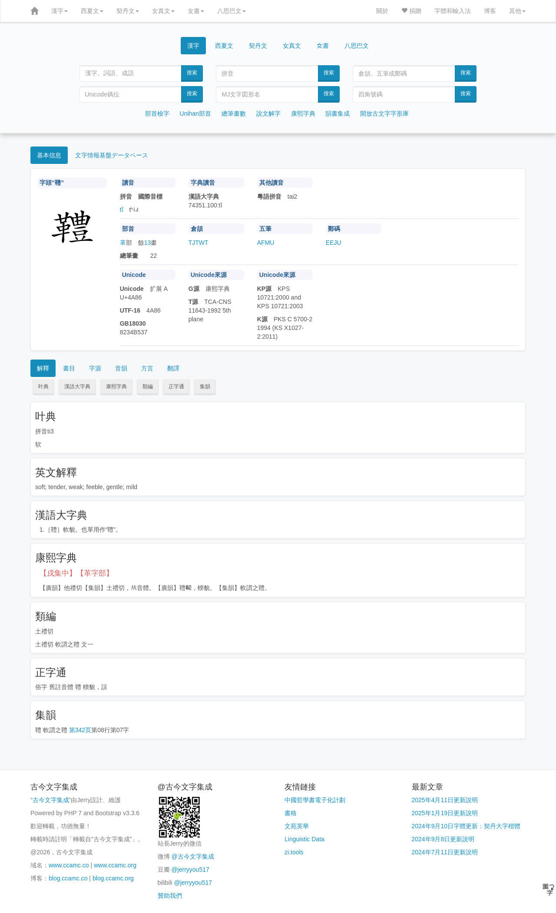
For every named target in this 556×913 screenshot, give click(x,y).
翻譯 (173, 368)
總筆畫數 (234, 113)
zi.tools (294, 852)
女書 (196, 10)
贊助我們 (170, 895)
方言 (147, 368)
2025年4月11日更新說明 (445, 799)
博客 (490, 10)
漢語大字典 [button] (77, 386)
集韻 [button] (205, 386)
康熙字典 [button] (116, 386)
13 (147, 242)
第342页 (80, 729)
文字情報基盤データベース (111, 155)
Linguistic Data (304, 839)
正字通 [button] (176, 386)
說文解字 (268, 113)
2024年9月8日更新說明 (443, 839)
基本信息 (49, 155)
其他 (517, 10)
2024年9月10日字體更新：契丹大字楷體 (466, 826)
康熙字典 (303, 113)
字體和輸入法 (452, 10)
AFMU (266, 242)
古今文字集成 (51, 799)
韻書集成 (337, 113)
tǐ (121, 209)
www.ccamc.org (115, 865)
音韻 (121, 368)
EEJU (333, 242)
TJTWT (198, 242)
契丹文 (127, 10)
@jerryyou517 (190, 869)
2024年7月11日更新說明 (445, 852)
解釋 (43, 368)
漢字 (59, 10)
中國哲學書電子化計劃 (315, 799)
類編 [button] (147, 386)
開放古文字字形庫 (384, 113)
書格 (291, 813)
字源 (95, 368)
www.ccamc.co (69, 865)
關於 (382, 10)
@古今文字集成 (192, 856)
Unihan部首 (195, 113)
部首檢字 (157, 113)
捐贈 (411, 10)
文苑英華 (297, 826)
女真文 (163, 10)
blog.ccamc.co (68, 878)
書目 (69, 368)
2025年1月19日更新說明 (445, 813)
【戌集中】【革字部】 (76, 573)
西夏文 (92, 10)
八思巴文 (231, 10)
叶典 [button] (43, 386)
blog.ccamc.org (113, 878)
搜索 (192, 73)
